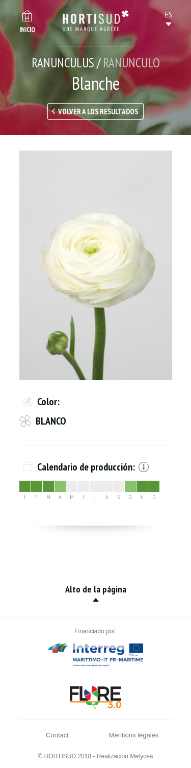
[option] (95, 265)
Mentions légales (134, 735)
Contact (57, 735)
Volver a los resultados (98, 111)
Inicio (27, 30)
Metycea (141, 756)
